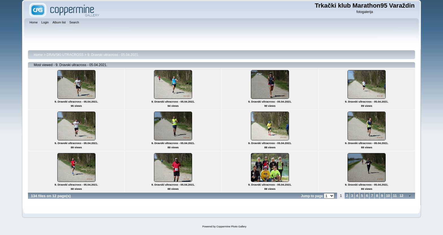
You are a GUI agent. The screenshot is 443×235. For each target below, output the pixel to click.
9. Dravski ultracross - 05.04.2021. (113, 55)
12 (401, 196)
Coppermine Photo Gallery (231, 226)
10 (388, 196)
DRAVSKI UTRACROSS (65, 55)
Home (38, 55)
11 (395, 196)
